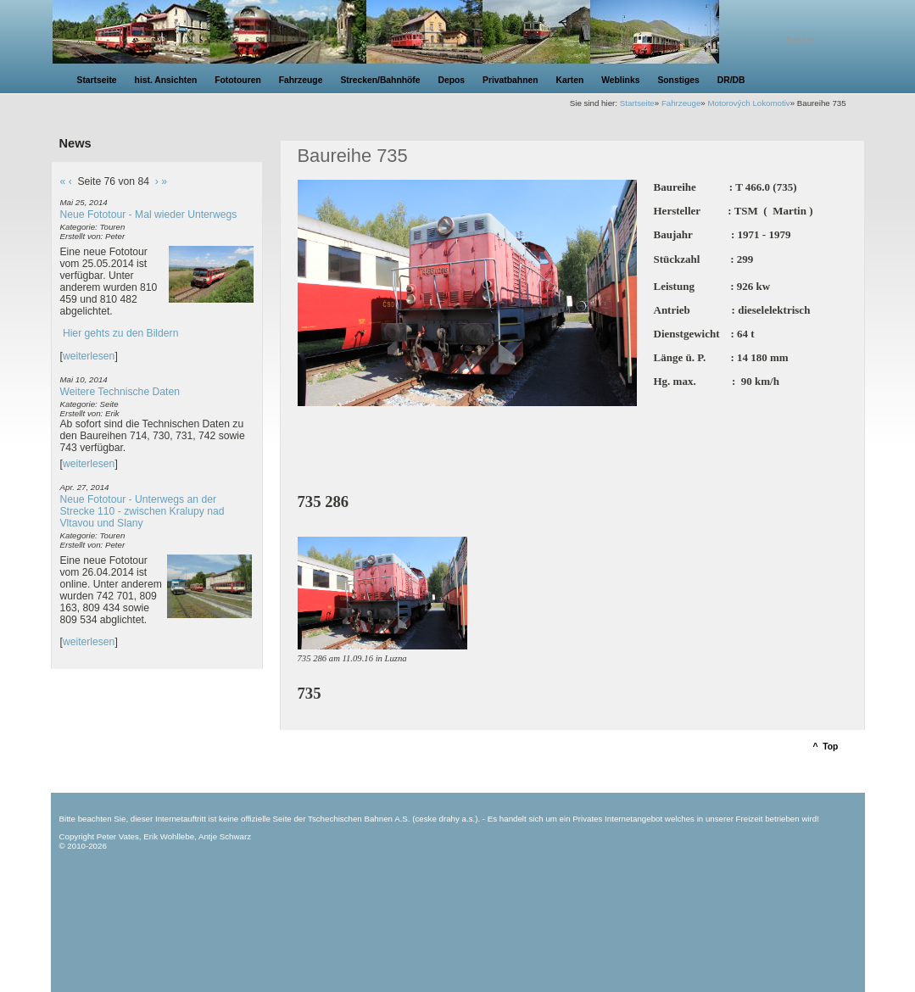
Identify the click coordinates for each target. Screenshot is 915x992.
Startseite (637, 103)
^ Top (826, 746)
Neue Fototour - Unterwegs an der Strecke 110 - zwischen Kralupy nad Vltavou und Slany (142, 511)
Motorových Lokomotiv (748, 103)
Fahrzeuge (680, 103)
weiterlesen (89, 356)
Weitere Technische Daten (120, 392)
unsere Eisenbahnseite (414, 32)
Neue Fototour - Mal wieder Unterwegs (148, 214)
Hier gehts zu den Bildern (121, 333)
